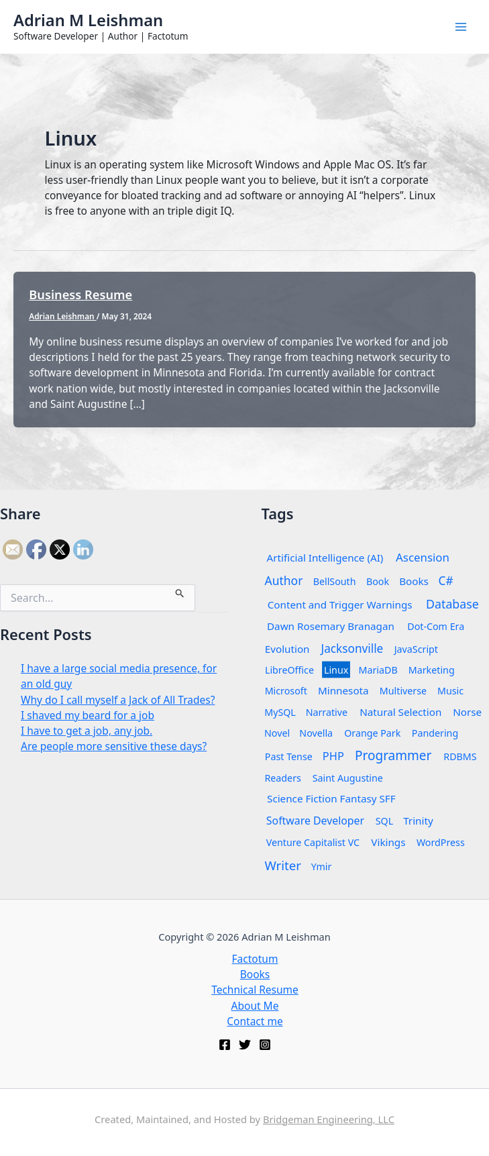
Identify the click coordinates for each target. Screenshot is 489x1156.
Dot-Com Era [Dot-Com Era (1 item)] (435, 626)
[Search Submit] (180, 591)
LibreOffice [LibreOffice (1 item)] (288, 670)
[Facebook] (225, 1045)
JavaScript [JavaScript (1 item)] (416, 649)
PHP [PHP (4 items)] (333, 756)
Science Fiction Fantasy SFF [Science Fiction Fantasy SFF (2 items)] (331, 799)
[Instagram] (265, 1045)
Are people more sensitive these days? (114, 746)
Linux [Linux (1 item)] (336, 670)
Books (255, 974)
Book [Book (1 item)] (377, 581)
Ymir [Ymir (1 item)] (321, 866)
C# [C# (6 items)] (445, 580)
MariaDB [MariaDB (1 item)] (378, 670)
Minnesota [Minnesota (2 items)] (343, 691)
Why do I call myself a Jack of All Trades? (118, 699)
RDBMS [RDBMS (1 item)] (459, 756)
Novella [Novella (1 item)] (316, 733)
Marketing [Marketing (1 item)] (432, 670)
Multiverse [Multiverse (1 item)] (403, 690)
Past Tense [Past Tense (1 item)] (288, 756)
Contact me (254, 1021)
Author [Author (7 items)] (283, 580)
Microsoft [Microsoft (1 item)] (285, 690)
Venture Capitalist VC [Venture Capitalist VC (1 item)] (312, 842)
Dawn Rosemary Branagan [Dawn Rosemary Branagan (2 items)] (330, 626)
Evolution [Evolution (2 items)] (286, 649)
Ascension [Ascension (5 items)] (422, 557)
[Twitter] (245, 1045)
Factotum (255, 958)
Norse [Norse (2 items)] (467, 712)
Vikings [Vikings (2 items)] (388, 842)
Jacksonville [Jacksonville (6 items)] (352, 648)
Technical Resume (254, 989)
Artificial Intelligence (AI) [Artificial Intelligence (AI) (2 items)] (324, 558)
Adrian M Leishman (88, 20)
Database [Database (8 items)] (452, 604)
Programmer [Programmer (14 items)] (393, 755)
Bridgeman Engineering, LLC (328, 1119)
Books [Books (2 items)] (414, 581)
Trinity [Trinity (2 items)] (418, 821)
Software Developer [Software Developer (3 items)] (315, 820)
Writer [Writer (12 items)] (282, 865)
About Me (255, 1005)
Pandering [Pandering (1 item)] (435, 733)
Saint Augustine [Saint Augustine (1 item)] (347, 778)
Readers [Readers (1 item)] (282, 778)
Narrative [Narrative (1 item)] (326, 712)
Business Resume (80, 294)
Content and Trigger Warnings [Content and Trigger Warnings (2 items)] (339, 605)
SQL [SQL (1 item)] (384, 821)
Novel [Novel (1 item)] (277, 733)
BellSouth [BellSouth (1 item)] (334, 581)
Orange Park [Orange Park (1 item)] (372, 733)
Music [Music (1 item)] (450, 690)
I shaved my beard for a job (87, 715)
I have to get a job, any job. (86, 730)
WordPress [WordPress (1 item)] (441, 842)
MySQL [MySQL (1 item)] (280, 712)
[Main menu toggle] (461, 26)
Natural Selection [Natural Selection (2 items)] (400, 712)
